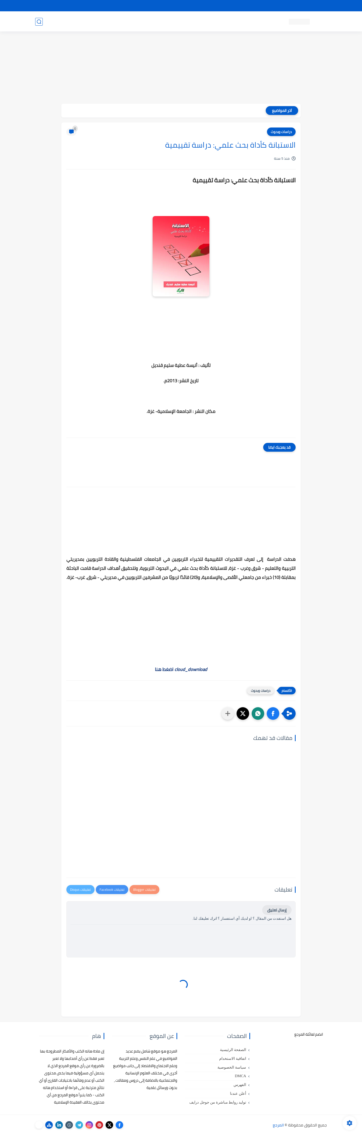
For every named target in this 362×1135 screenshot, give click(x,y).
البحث (253, 6)
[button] (273, 713)
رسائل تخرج (124, 22)
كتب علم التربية (218, 22)
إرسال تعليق (277, 910)
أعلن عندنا (238, 1093)
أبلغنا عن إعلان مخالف (209, 6)
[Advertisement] (181, 68)
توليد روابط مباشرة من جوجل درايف (217, 1102)
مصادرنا (237, 6)
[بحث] (39, 22)
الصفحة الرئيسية (233, 1050)
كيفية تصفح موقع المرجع (283, 6)
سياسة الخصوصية (231, 1067)
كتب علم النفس (249, 22)
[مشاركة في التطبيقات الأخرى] (227, 713)
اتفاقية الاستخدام (232, 1059)
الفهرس (240, 1085)
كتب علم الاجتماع (186, 22)
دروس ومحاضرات (70, 22)
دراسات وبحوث (281, 132)
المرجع (278, 1125)
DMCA (240, 1076)
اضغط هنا (181, 669)
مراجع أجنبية (100, 22)
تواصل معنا (316, 6)
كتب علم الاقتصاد (152, 22)
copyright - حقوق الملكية (168, 6)
